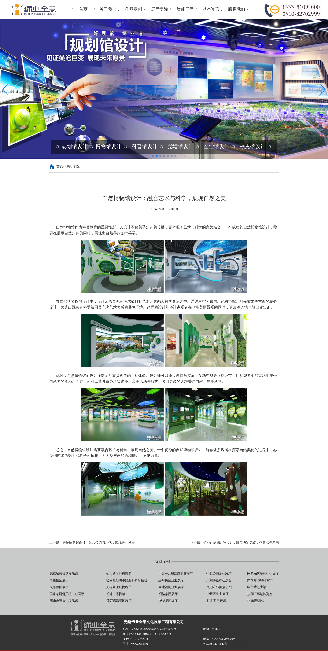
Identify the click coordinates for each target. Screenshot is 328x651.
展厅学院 (159, 9)
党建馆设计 (180, 146)
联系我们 (236, 9)
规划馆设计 (74, 146)
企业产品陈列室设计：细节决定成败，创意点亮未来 (241, 542)
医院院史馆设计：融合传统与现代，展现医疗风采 (99, 542)
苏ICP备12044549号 (239, 643)
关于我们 (108, 9)
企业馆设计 (216, 146)
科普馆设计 (144, 146)
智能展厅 (185, 9)
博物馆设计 (108, 146)
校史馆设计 (252, 146)
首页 (83, 9)
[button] (5, 89)
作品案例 (133, 9)
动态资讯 (211, 9)
